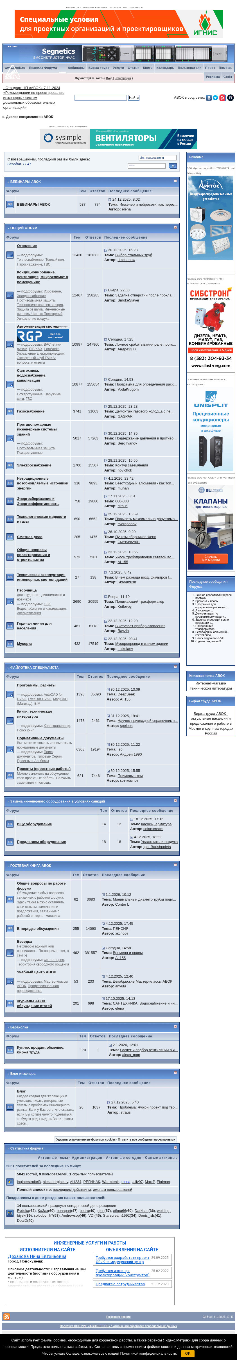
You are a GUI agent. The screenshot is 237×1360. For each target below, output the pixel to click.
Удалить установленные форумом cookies (86, 1139)
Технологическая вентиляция (40, 305)
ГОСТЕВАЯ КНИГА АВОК (30, 866)
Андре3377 (127, 349)
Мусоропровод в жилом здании (141, 644)
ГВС (47, 264)
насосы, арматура (156, 824)
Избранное (52, 291)
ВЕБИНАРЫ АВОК (25, 182)
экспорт (121, 933)
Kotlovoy (125, 606)
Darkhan (141, 1211)
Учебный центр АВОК (36, 972)
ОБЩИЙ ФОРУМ (23, 228)
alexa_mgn (131, 1055)
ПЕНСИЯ (120, 928)
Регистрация (123, 78)
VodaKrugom (128, 389)
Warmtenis (110, 1182)
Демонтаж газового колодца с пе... (144, 411)
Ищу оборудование (34, 824)
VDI (91, 1215)
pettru (84, 1211)
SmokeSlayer (128, 300)
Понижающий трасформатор (139, 601)
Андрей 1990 (131, 754)
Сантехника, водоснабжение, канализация (31, 375)
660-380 (122, 501)
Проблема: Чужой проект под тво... (148, 1107)
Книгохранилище (57, 726)
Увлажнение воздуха (33, 319)
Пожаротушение (29, 394)
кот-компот (129, 780)
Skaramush (127, 582)
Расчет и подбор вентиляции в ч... (149, 1050)
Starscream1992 (116, 1215)
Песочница (27, 590)
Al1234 (75, 1182)
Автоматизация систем (37, 326)
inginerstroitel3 (29, 1182)
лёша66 (119, 1211)
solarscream (153, 829)
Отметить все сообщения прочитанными (146, 1139)
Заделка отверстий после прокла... (145, 295)
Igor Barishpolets (157, 847)
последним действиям (72, 1189)
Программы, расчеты (36, 685)
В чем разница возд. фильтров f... (143, 577)
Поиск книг (25, 730)
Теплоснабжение (30, 260)
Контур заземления (131, 465)
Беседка (24, 941)
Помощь (225, 67)
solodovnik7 (43, 1215)
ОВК (47, 604)
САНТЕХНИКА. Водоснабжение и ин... (145, 1003)
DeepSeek (126, 694)
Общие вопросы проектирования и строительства (33, 555)
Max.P (150, 1182)
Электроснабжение (34, 465)
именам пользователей (112, 1189)
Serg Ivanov (127, 443)
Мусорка (24, 644)
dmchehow (126, 260)
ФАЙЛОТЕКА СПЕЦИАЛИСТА (34, 668)
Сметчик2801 (129, 542)
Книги (148, 67)
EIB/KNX (35, 349)
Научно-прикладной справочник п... (148, 720)
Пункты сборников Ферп (135, 537)
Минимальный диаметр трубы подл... (144, 899)
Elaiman (163, 1182)
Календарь (165, 67)
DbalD (22, 1220)
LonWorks (52, 349)
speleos (126, 726)
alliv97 (137, 1182)
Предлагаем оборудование (41, 842)
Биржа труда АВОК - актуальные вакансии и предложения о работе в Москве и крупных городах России (211, 723)
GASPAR (125, 416)
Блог (21, 1091)
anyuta (120, 986)
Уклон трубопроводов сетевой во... (144, 557)
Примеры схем (130, 776)
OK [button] (188, 1353)
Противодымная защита (36, 300)
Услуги (118, 67)
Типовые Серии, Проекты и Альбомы (39, 758)
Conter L (122, 904)
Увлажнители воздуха (159, 842)
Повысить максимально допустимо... (146, 519)
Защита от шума (30, 309)
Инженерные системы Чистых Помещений (41, 311)
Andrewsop (71, 1215)
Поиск (210, 67)
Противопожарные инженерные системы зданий (37, 429)
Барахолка (19, 1027)
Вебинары (76, 67)
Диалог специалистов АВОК (29, 117)
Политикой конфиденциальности (148, 1353)
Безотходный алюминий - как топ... (144, 483)
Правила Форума (43, 67)
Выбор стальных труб (133, 255)
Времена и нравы (128, 953)
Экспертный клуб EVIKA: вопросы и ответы (36, 360)
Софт (228, 76)
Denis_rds (146, 1215)
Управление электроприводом (40, 353)
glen (101, 1211)
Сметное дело (29, 537)
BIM (37, 704)
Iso (120, 749)
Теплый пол (55, 260)
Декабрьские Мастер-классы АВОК (142, 981)
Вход (109, 78)
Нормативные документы (40, 738)
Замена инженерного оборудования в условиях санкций (57, 801)
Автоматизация (29, 613)
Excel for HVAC (39, 699)
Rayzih (123, 631)
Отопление (27, 246)
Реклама (213, 76)
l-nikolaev (125, 649)
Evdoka (23, 1211)
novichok (125, 470)
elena (126, 209)
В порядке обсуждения (37, 928)
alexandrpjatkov (55, 1182)
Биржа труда (98, 67)
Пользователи (190, 67)
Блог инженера (22, 1074)
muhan (123, 488)
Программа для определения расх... (146, 384)
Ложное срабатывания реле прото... (145, 344)
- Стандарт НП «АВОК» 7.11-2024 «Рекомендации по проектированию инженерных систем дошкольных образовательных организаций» (33, 98)
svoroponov (127, 524)
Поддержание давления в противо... (146, 438)
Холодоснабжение (31, 296)
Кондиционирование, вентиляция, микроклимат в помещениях (42, 277)
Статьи (133, 67)
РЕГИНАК (91, 1182)
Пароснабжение (29, 264)
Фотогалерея (54, 960)
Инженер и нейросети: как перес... (148, 204)
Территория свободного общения (43, 964)
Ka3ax (43, 1211)
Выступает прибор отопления (140, 626)
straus (122, 506)
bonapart (64, 1211)
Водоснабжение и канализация (41, 609)
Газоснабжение (30, 411)
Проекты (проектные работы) (44, 769)
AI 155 (123, 562)
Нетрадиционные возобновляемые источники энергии (42, 483)
